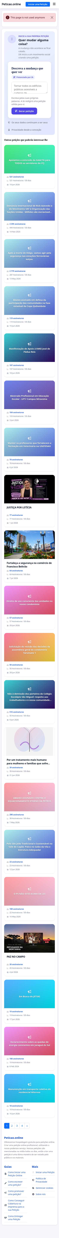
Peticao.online (11, 4)
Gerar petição (24, 111)
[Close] (52, 17)
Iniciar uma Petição (37, 4)
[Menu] (54, 4)
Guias (8, 1166)
